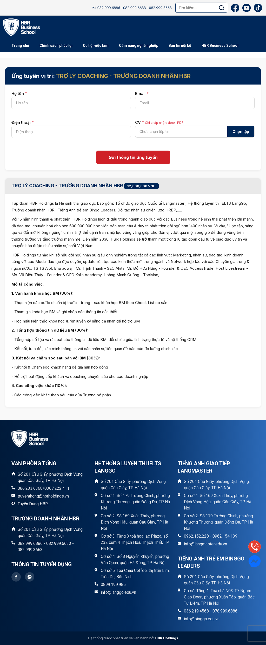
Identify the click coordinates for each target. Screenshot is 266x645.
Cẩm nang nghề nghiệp (138, 45)
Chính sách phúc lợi (55, 45)
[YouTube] (246, 8)
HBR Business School (220, 45)
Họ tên (19, 93)
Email (142, 93)
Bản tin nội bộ (180, 45)
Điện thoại (22, 122)
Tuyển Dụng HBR (33, 503)
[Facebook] (235, 8)
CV (159, 122)
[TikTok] (258, 8)
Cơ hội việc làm (96, 45)
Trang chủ (20, 45)
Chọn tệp (240, 131)
